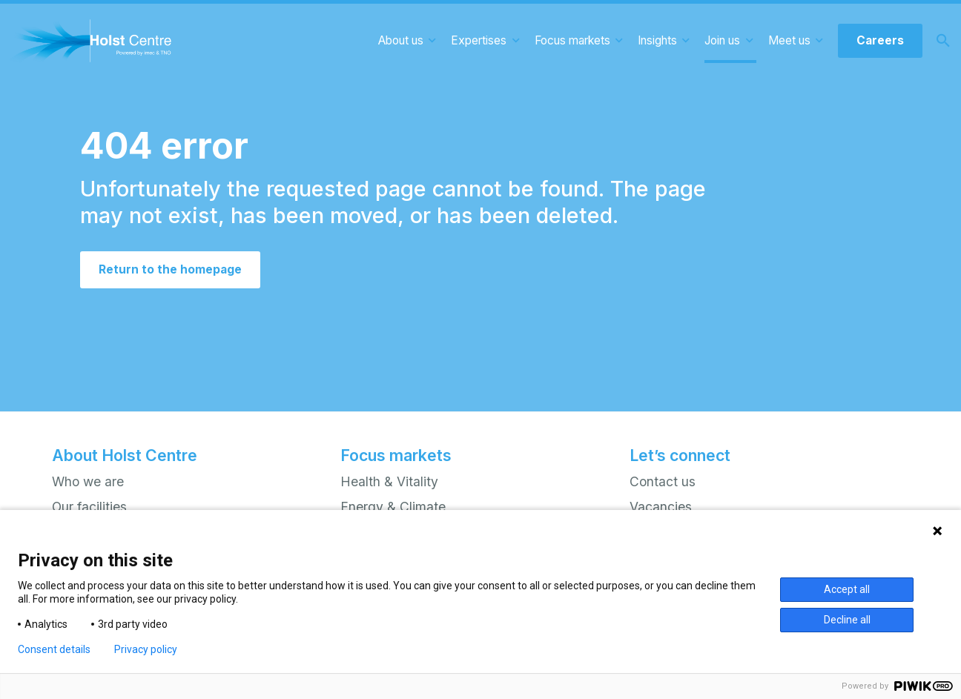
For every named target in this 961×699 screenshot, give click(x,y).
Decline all (847, 620)
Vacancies (661, 506)
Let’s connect (680, 455)
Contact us (663, 481)
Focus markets (396, 455)
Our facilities (89, 506)
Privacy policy (145, 649)
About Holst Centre (124, 455)
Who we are (88, 481)
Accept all (847, 589)
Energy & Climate (393, 506)
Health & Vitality (389, 481)
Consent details (54, 649)
